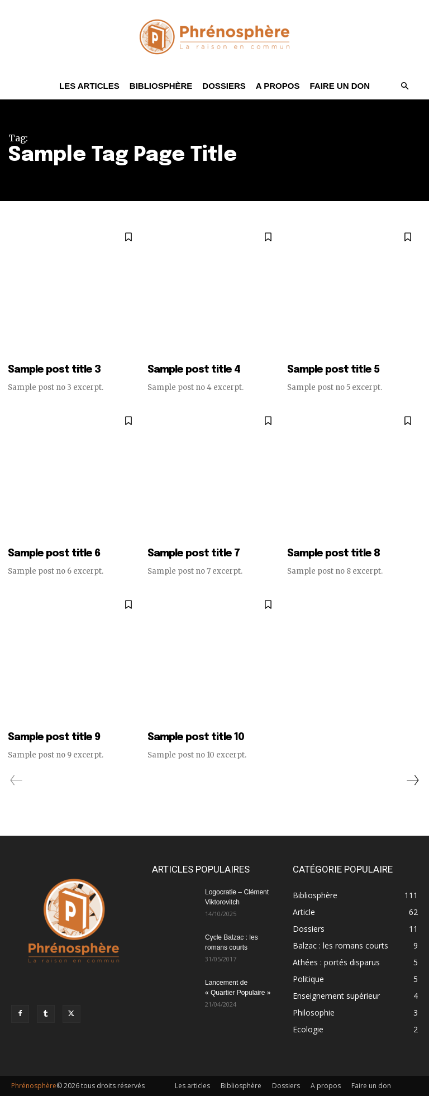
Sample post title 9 (54, 737)
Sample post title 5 (333, 370)
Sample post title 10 (195, 737)
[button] (404, 86)
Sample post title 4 (193, 370)
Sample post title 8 (333, 554)
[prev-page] (16, 780)
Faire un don (339, 85)
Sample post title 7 (193, 554)
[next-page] (412, 780)
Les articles (89, 85)
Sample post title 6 (54, 554)
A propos (278, 85)
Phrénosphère (33, 1085)
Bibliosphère (161, 85)
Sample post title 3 (54, 370)
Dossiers (224, 85)
